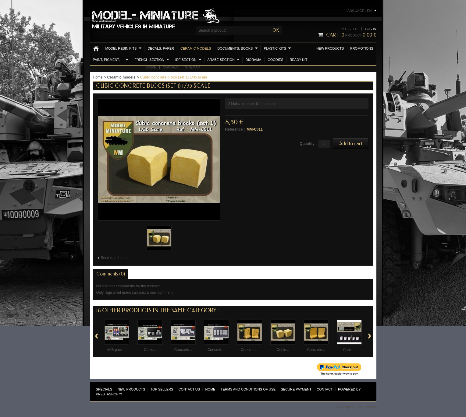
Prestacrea (367, 407)
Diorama (253, 59)
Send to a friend (114, 258)
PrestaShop (107, 394)
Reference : (235, 129)
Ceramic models (195, 48)
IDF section (188, 59)
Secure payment (296, 389)
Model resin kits (123, 48)
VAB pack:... (116, 350)
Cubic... (150, 350)
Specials (104, 389)
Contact (171, 67)
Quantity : (308, 144)
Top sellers (161, 389)
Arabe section (224, 59)
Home (151, 67)
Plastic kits (277, 48)
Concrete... (183, 350)
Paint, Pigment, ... (111, 59)
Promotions (361, 48)
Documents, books (237, 48)
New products (330, 48)
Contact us (189, 389)
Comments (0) (110, 274)
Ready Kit (299, 59)
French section (151, 59)
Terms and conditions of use (248, 389)
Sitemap (192, 67)
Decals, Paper (161, 48)
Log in (370, 29)
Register (349, 29)
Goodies (275, 59)
